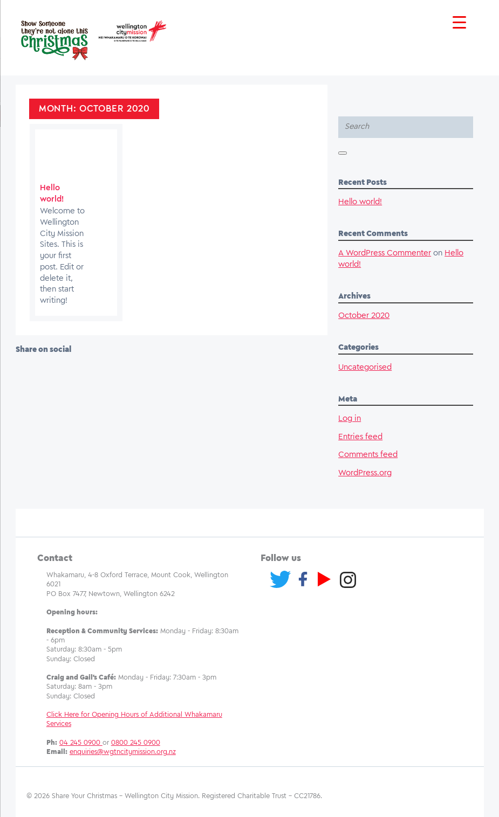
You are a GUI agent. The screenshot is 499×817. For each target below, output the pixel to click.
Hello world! (360, 202)
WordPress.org (365, 473)
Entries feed (360, 437)
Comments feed (368, 455)
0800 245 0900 (135, 742)
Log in (349, 419)
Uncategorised (365, 367)
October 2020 (363, 316)
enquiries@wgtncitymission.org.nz (123, 752)
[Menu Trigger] (459, 23)
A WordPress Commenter (384, 253)
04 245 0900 (80, 742)
